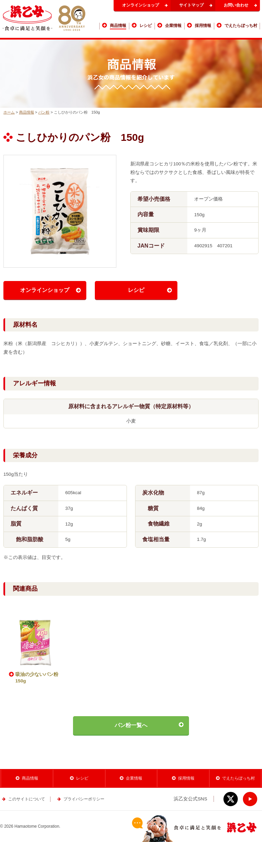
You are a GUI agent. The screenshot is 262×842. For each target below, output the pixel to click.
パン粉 (43, 112)
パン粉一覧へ (131, 725)
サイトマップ (191, 5)
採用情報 (186, 778)
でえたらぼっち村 (238, 778)
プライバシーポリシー (83, 799)
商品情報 (26, 112)
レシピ (136, 290)
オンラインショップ (140, 5)
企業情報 (134, 778)
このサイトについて (26, 799)
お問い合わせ (236, 5)
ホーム (9, 112)
